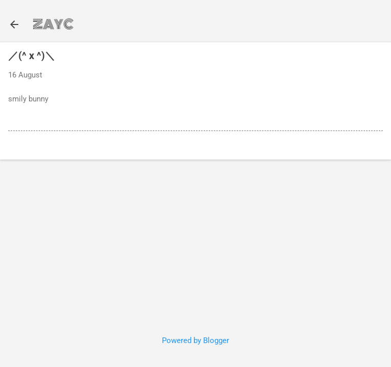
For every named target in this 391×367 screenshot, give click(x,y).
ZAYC (53, 24)
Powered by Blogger (195, 340)
